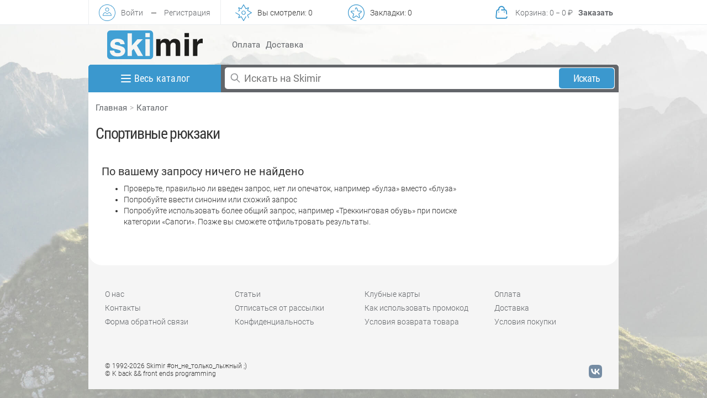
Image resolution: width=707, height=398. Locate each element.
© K (160, 374)
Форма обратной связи (146, 321)
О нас (114, 294)
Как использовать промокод (416, 307)
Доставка (284, 45)
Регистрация (187, 12)
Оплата (246, 45)
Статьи (248, 294)
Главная (111, 108)
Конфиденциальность (274, 321)
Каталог (152, 108)
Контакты (123, 307)
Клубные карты (392, 294)
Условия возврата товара (412, 321)
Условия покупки (525, 321)
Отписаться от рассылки (279, 307)
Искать (586, 78)
